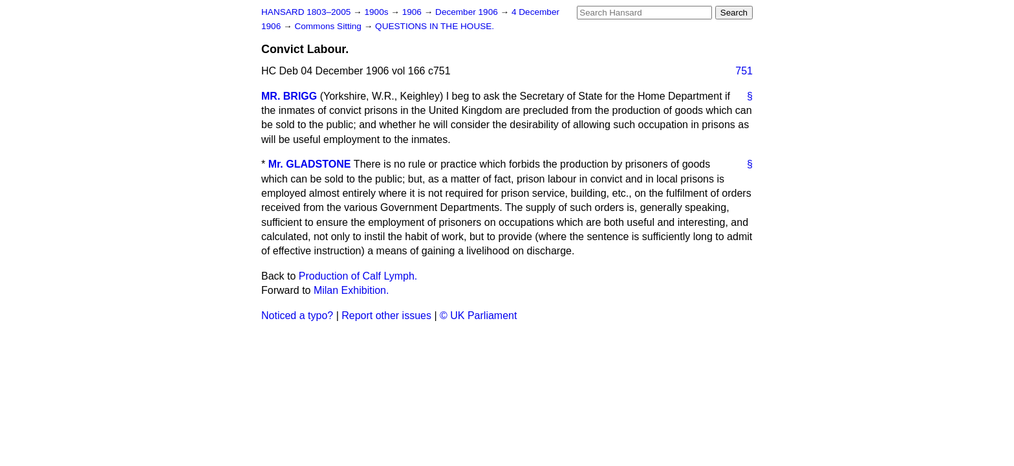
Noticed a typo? (297, 315)
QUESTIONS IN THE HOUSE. (434, 26)
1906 (413, 12)
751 (744, 70)
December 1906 (468, 12)
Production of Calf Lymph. (358, 276)
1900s (377, 12)
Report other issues (386, 315)
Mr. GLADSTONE (309, 164)
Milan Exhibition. (351, 290)
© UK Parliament (478, 315)
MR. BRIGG (289, 96)
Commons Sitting (328, 26)
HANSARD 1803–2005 (306, 12)
